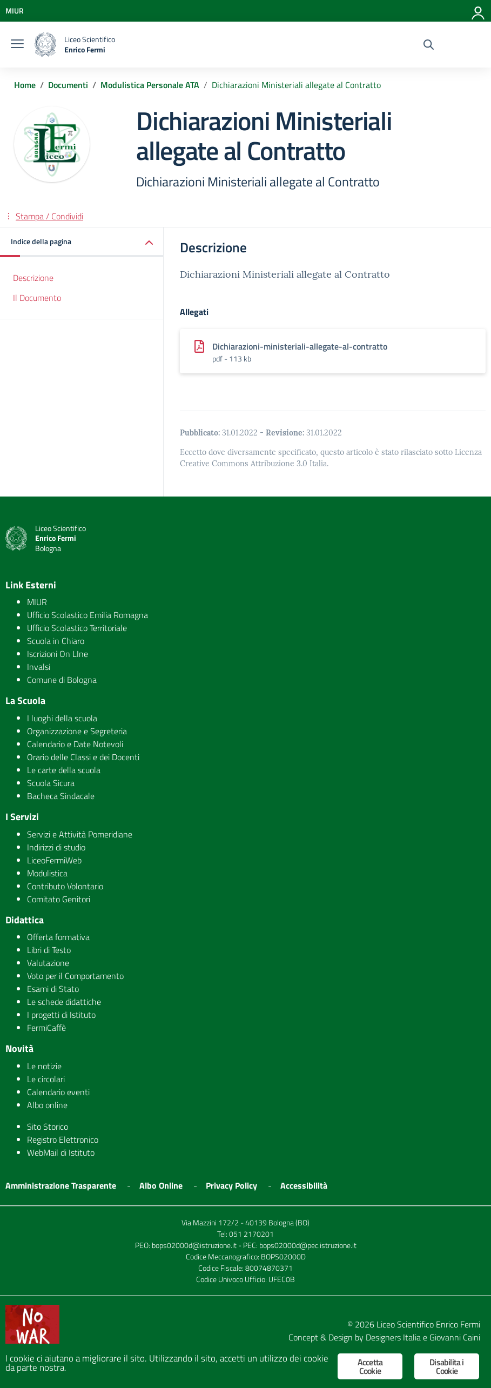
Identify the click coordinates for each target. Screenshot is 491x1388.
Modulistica (47, 873)
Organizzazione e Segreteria (77, 731)
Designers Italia (393, 1337)
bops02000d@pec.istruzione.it (308, 1245)
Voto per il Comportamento (75, 975)
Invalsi (38, 666)
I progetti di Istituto (61, 1014)
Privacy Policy (231, 1185)
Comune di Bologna (62, 679)
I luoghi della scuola (62, 718)
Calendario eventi (58, 1091)
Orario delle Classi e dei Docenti (83, 756)
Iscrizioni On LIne (57, 653)
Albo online (47, 1104)
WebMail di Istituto (61, 1152)
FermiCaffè (46, 1027)
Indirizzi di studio (56, 847)
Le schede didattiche (64, 1001)
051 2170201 (251, 1233)
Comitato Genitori (58, 899)
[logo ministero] (45, 44)
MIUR (37, 601)
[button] (82, 242)
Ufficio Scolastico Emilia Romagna (87, 614)
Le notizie (44, 1066)
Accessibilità (303, 1185)
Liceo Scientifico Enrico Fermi (428, 1324)
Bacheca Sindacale (61, 795)
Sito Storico (47, 1126)
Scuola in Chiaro (55, 640)
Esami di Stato (53, 988)
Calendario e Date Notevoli (75, 743)
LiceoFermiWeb (54, 860)
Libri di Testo (49, 949)
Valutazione (48, 962)
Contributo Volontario (65, 886)
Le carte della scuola (63, 769)
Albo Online (161, 1185)
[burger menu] (17, 44)
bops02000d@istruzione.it (194, 1245)
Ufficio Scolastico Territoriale (77, 627)
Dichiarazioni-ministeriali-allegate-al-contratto (299, 346)
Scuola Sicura (51, 782)
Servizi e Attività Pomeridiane (79, 834)
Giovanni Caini (454, 1337)
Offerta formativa (58, 936)
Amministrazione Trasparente (60, 1185)
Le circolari (46, 1078)
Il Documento (37, 297)
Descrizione (33, 277)
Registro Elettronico (62, 1139)
